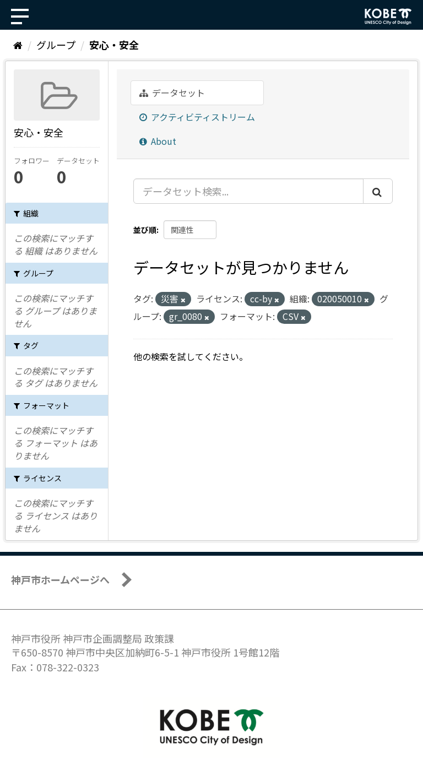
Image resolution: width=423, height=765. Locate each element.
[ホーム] (18, 44)
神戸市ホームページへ (60, 579)
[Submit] (378, 191)
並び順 (144, 229)
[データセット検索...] (248, 191)
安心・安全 (114, 44)
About (157, 141)
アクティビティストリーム (197, 116)
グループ (55, 44)
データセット (172, 92)
